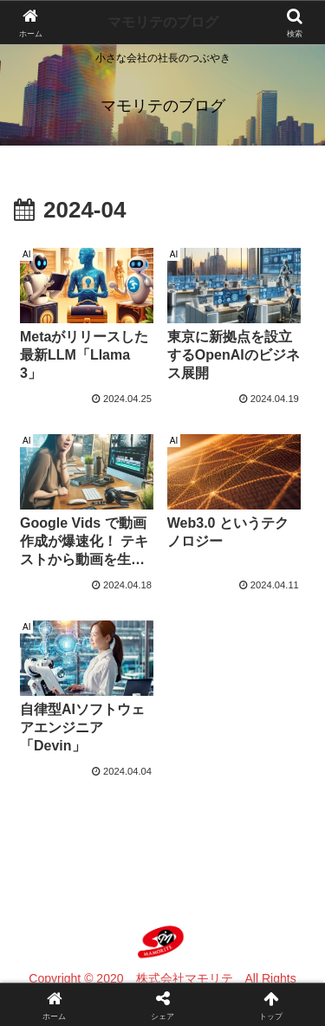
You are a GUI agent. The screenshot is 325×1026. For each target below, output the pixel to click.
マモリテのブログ (162, 22)
